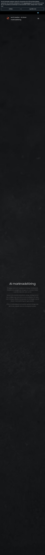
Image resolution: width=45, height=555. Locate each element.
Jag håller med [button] (32, 9)
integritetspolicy (27, 3)
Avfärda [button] (11, 9)
